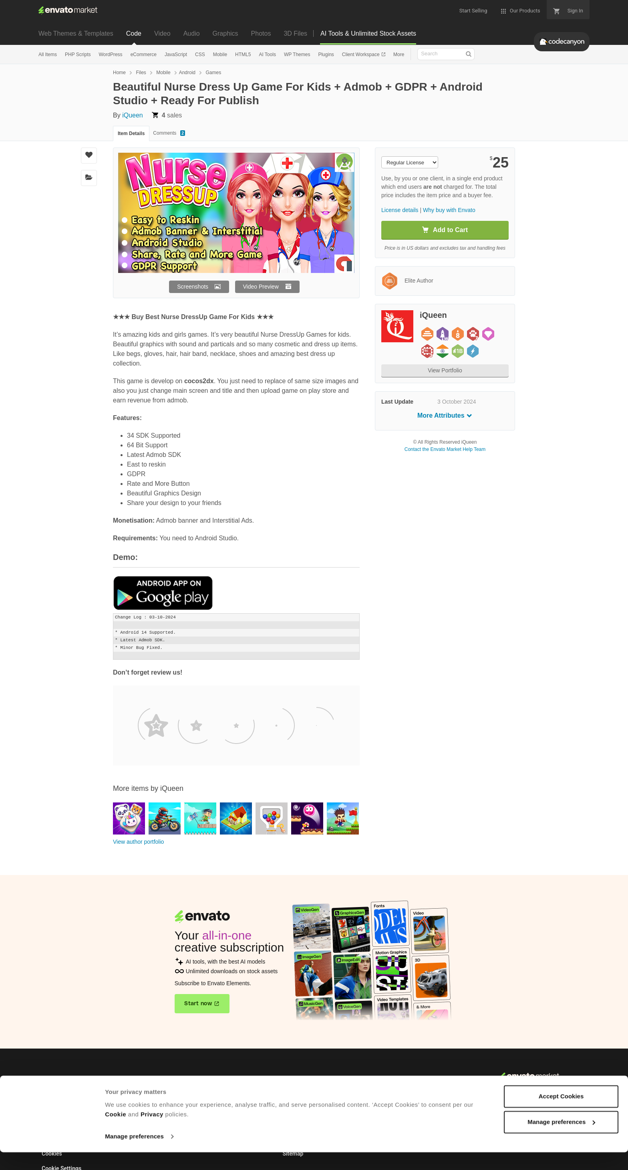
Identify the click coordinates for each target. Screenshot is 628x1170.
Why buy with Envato (449, 210)
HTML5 (243, 54)
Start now (198, 1003)
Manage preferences (134, 1154)
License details (400, 210)
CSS (200, 54)
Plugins (326, 54)
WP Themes (297, 54)
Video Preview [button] (261, 286)
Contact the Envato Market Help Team (445, 449)
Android (187, 72)
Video (162, 33)
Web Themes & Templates (75, 33)
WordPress (110, 54)
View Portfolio (445, 370)
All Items (47, 54)
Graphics (225, 33)
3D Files (295, 33)
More (398, 54)
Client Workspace (361, 54)
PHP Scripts (78, 54)
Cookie (115, 1132)
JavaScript (176, 54)
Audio (191, 33)
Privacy (152, 1132)
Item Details (131, 133)
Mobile (220, 54)
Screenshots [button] (192, 286)
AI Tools (267, 54)
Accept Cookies (561, 1114)
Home (119, 72)
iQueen (132, 115)
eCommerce (144, 54)
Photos (261, 33)
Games (213, 72)
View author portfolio (138, 842)
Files (141, 72)
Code (133, 33)
